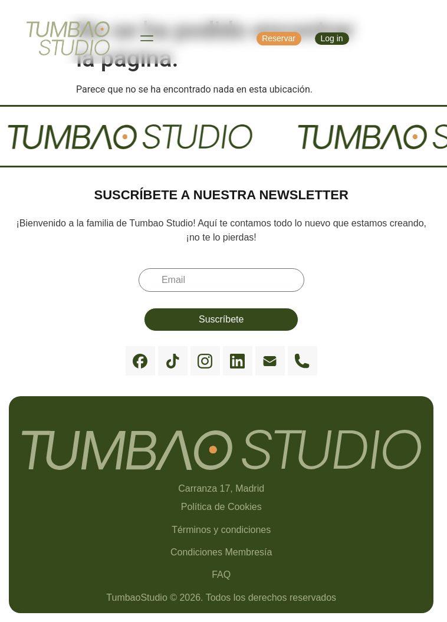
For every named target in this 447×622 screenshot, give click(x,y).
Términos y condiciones (221, 530)
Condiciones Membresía (221, 552)
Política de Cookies (221, 507)
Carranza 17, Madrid (221, 488)
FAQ (221, 575)
